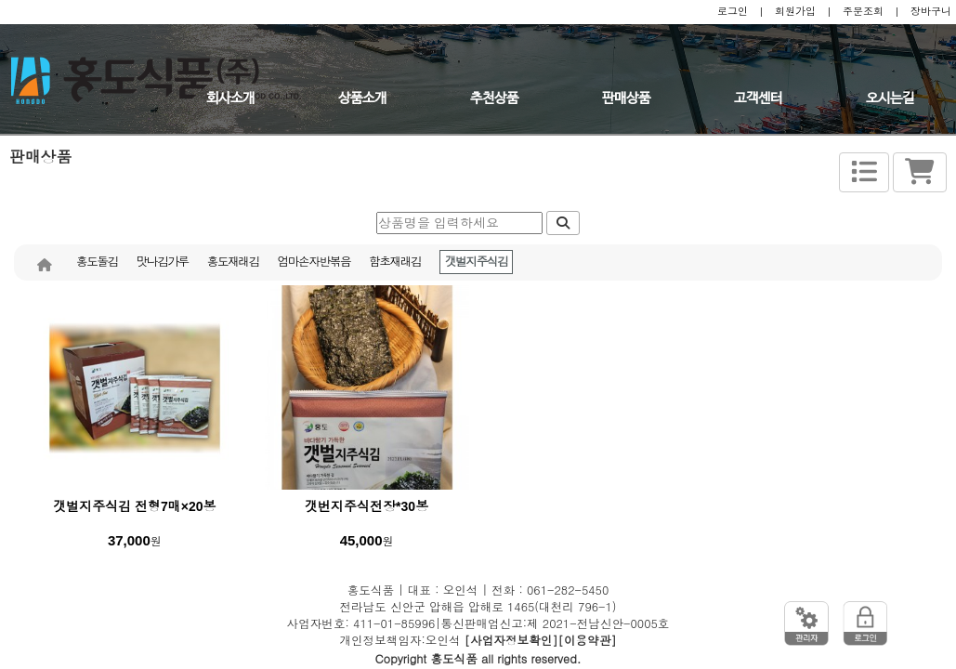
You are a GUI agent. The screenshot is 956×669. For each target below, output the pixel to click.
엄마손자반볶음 (314, 262)
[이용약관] (587, 640)
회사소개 (230, 98)
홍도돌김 (97, 262)
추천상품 (494, 98)
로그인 (732, 11)
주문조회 (863, 11)
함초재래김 (395, 262)
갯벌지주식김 (476, 262)
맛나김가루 (163, 262)
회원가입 (795, 11)
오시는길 (890, 98)
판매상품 (626, 98)
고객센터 (758, 98)
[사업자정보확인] (511, 640)
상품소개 (362, 98)
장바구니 (930, 11)
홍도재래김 (233, 262)
